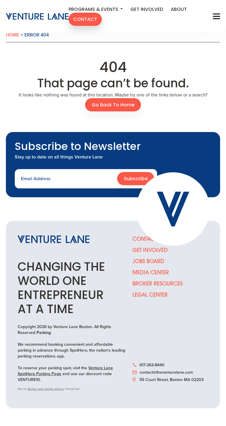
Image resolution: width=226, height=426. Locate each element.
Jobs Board (148, 262)
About (179, 9)
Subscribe (136, 179)
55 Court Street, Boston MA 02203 (168, 380)
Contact (85, 19)
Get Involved (146, 9)
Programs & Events (96, 9)
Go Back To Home (113, 105)
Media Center (150, 273)
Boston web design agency (46, 389)
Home (12, 35)
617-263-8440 (148, 365)
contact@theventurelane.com (162, 372)
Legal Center (150, 295)
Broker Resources (157, 284)
